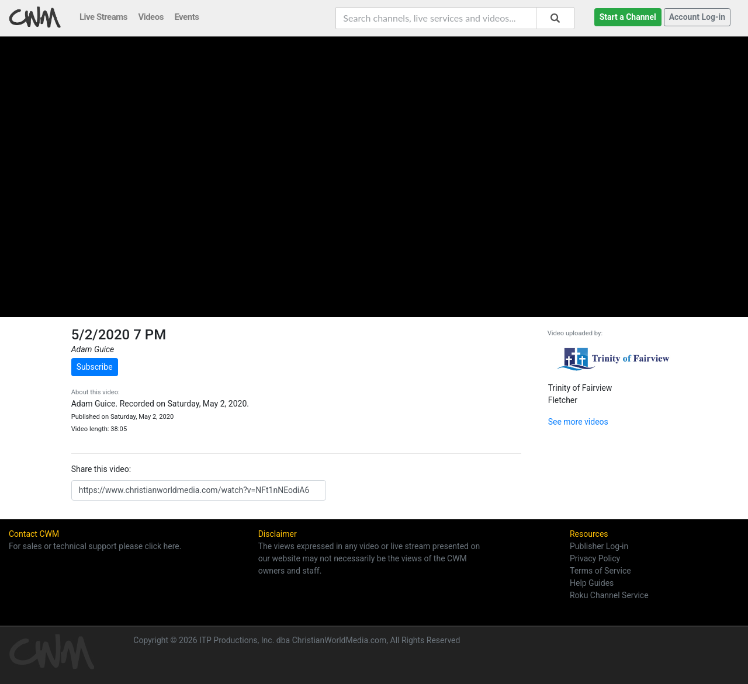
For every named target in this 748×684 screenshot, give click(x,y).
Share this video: (101, 469)
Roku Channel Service (609, 595)
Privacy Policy (595, 558)
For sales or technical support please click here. (95, 546)
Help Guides (592, 583)
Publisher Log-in (599, 546)
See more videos (578, 421)
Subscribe (95, 366)
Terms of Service (600, 570)
